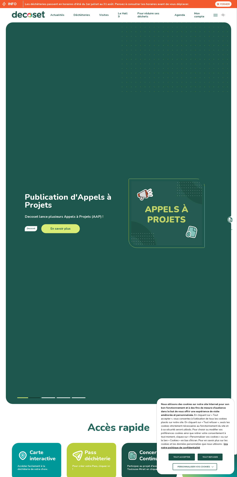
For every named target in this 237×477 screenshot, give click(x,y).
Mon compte (199, 15)
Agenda (180, 15)
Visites (104, 15)
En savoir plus (61, 229)
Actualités (57, 15)
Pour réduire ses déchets (148, 15)
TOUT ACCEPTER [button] (181, 457)
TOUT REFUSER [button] (210, 457)
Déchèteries (82, 15)
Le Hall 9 (123, 15)
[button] (215, 15)
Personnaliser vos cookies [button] (193, 466)
